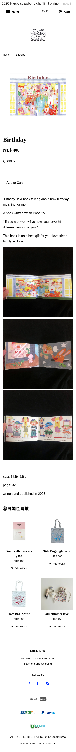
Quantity (9, 161)
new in (68, 3)
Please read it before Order (38, 658)
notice (24, 743)
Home (6, 54)
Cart (64, 11)
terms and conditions (42, 743)
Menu (12, 11)
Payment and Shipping (38, 663)
